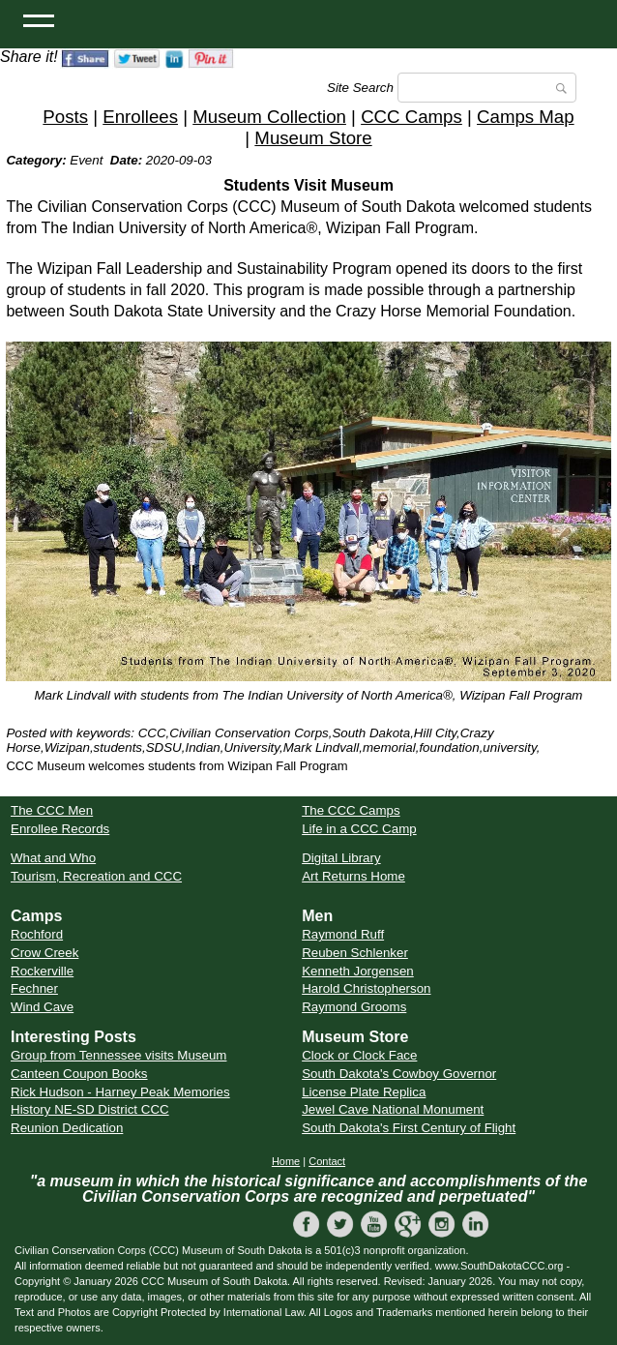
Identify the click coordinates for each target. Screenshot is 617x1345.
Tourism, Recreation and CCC (96, 876)
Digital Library (341, 858)
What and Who (53, 858)
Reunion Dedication (67, 1128)
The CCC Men (52, 810)
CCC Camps (411, 116)
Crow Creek (44, 952)
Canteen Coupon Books (79, 1073)
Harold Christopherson (366, 988)
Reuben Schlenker (355, 952)
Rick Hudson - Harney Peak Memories (120, 1092)
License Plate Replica (364, 1092)
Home (286, 1161)
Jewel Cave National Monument (393, 1109)
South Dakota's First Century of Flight (408, 1128)
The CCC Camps (350, 810)
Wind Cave (42, 1007)
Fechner (34, 988)
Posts (65, 116)
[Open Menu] (38, 19)
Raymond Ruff (343, 934)
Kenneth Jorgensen (358, 971)
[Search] (486, 88)
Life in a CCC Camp (359, 829)
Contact (326, 1161)
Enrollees (140, 116)
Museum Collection (269, 116)
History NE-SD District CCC (90, 1109)
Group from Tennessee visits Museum (118, 1055)
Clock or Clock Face (359, 1055)
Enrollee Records (60, 829)
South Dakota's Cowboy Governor (399, 1073)
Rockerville (42, 971)
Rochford (37, 934)
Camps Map (525, 116)
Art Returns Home (353, 876)
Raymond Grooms (354, 1007)
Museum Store (312, 138)
